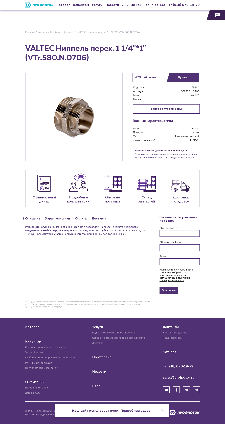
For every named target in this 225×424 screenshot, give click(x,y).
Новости (99, 371)
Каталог (63, 5)
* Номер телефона (170, 242)
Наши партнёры (172, 337)
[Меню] (216, 5)
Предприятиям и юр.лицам (41, 368)
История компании (36, 387)
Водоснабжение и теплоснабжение (113, 332)
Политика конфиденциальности (41, 414)
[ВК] (186, 389)
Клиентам (81, 5)
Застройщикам (34, 352)
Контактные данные (175, 332)
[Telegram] (196, 389)
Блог (96, 386)
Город (163, 256)
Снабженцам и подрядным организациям (50, 357)
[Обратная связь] (216, 15)
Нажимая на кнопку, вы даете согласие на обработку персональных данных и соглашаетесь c (176, 275)
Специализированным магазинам (45, 347)
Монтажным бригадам (38, 362)
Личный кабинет (135, 5)
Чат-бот (159, 5)
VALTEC (195, 95)
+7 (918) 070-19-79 (184, 5)
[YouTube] (166, 389)
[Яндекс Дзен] (176, 389)
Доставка (97, 343)
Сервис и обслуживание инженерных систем (119, 337)
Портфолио (101, 357)
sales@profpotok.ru (178, 377)
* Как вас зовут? (169, 228)
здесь (146, 410)
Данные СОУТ (33, 393)
